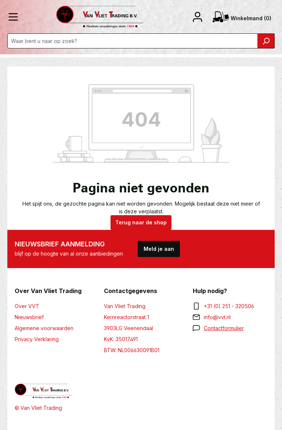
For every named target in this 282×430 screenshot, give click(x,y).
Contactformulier (224, 328)
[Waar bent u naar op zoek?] (132, 40)
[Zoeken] (266, 40)
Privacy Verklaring (37, 339)
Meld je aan (159, 249)
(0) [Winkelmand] (242, 18)
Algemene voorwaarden (44, 328)
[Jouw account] (197, 17)
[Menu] (13, 17)
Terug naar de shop (141, 222)
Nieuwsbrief (29, 317)
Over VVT (27, 306)
